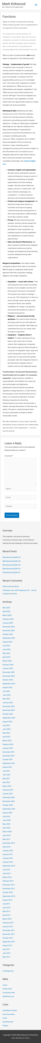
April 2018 (6, 847)
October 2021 (8, 759)
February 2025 (8, 619)
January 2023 (8, 703)
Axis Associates (9, 1014)
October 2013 (8, 892)
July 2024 (6, 646)
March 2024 (7, 661)
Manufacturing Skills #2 (11, 569)
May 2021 (6, 779)
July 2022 (6, 725)
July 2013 (6, 904)
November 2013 (9, 889)
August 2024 (7, 642)
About (16, 586)
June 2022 (7, 729)
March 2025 (7, 615)
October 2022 (8, 714)
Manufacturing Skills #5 (11, 557)
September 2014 (9, 866)
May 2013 (6, 911)
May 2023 (6, 699)
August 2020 (7, 813)
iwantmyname (8, 1022)
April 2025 (6, 611)
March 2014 (7, 877)
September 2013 (9, 896)
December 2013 (9, 885)
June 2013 (7, 908)
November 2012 (9, 934)
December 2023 (9, 672)
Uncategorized (8, 971)
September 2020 (9, 809)
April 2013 (6, 915)
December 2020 (9, 797)
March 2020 (7, 832)
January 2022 (8, 748)
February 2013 (8, 923)
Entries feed (7, 989)
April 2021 (6, 782)
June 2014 (7, 873)
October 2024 (8, 634)
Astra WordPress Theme (20, 1038)
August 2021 (7, 767)
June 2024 (7, 649)
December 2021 (9, 752)
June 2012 (7, 953)
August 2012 (7, 945)
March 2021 (7, 786)
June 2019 (7, 835)
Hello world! (7, 586)
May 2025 (6, 608)
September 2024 (9, 638)
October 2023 (8, 680)
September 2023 (9, 684)
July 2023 (6, 691)
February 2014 (8, 881)
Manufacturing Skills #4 (11, 561)
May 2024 (6, 653)
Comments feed (9, 993)
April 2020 (6, 828)
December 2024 (9, 627)
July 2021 (6, 771)
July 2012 (6, 949)
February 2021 (8, 790)
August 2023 (7, 687)
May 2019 (6, 839)
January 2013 (8, 927)
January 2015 (8, 862)
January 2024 (8, 668)
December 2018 (9, 843)
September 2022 (9, 718)
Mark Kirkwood (13, 4)
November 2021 (9, 756)
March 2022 (7, 741)
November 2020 (9, 801)
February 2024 (8, 665)
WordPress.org (8, 996)
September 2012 (9, 942)
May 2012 (6, 957)
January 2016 (8, 858)
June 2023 (7, 695)
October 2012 (8, 938)
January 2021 (8, 794)
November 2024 (9, 631)
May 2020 (6, 824)
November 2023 (9, 676)
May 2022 (6, 733)
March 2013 (7, 919)
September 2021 (9, 763)
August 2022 (7, 722)
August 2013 (7, 900)
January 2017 (8, 854)
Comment (9, 456)
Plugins (5, 1026)
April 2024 (6, 657)
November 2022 (9, 710)
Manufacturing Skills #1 (11, 572)
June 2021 (7, 775)
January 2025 (8, 623)
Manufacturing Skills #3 (11, 565)
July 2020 (6, 817)
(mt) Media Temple (10, 1010)
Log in (5, 985)
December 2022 (9, 706)
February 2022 (8, 744)
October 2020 (8, 805)
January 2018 (8, 851)
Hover (5, 1018)
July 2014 (6, 870)
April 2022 (6, 737)
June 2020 (7, 820)
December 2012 (9, 930)
